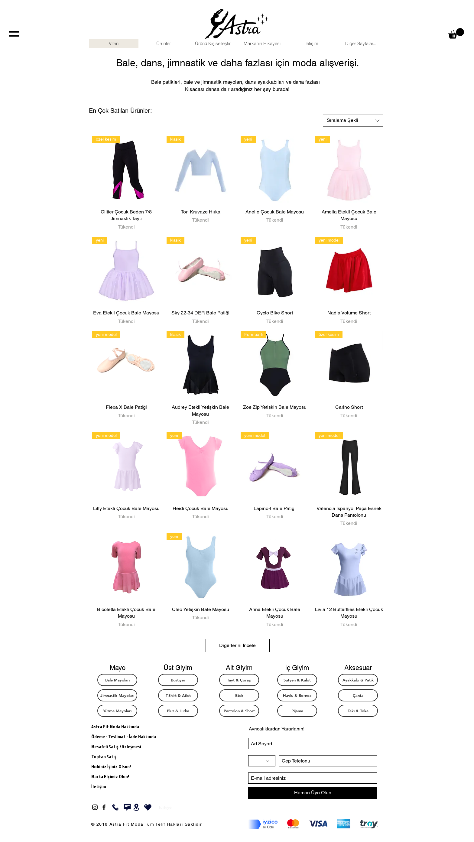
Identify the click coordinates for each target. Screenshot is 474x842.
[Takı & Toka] (358, 711)
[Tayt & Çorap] (239, 680)
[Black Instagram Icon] (95, 807)
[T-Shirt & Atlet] (178, 695)
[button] (456, 33)
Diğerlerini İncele (237, 645)
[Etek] (239, 695)
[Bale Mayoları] (117, 680)
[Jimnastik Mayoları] (117, 695)
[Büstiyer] (178, 680)
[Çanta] (358, 695)
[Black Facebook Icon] (104, 807)
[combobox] (353, 121)
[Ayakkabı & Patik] (358, 680)
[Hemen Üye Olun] (312, 793)
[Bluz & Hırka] (178, 711)
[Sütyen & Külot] (297, 680)
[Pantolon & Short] (239, 711)
